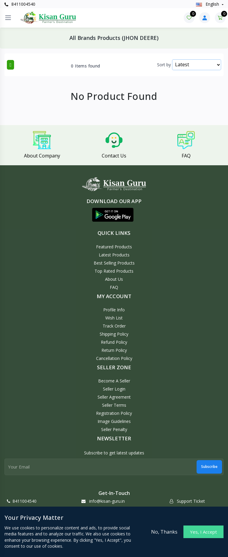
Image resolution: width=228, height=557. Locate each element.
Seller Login (114, 389)
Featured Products (114, 247)
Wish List (114, 318)
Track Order (114, 326)
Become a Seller (114, 381)
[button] (112, 215)
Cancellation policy (114, 358)
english (208, 4)
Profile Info (114, 310)
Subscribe (209, 466)
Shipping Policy (114, 334)
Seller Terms (114, 405)
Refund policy (114, 342)
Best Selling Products (114, 263)
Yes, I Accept (203, 532)
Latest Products (114, 255)
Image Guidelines (114, 421)
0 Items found (85, 66)
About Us (114, 279)
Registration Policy (114, 413)
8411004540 (19, 4)
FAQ (114, 287)
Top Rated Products (114, 271)
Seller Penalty (114, 429)
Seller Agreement (114, 397)
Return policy (114, 350)
